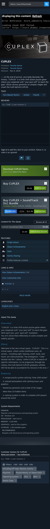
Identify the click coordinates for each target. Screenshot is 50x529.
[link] (26, 213)
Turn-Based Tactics (11, 96)
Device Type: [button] (8, 482)
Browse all (41, 224)
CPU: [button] (26, 478)
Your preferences (23, 456)
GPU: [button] (35, 478)
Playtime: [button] (7, 474)
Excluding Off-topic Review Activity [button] (18, 470)
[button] (25, 106)
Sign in (4, 151)
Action (26, 96)
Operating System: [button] (11, 478)
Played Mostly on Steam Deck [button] (29, 474)
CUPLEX (21, 208)
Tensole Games (16, 67)
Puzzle (36, 96)
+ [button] (43, 96)
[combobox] (26, 4)
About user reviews (8, 456)
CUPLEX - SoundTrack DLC (35, 208)
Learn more (8, 173)
